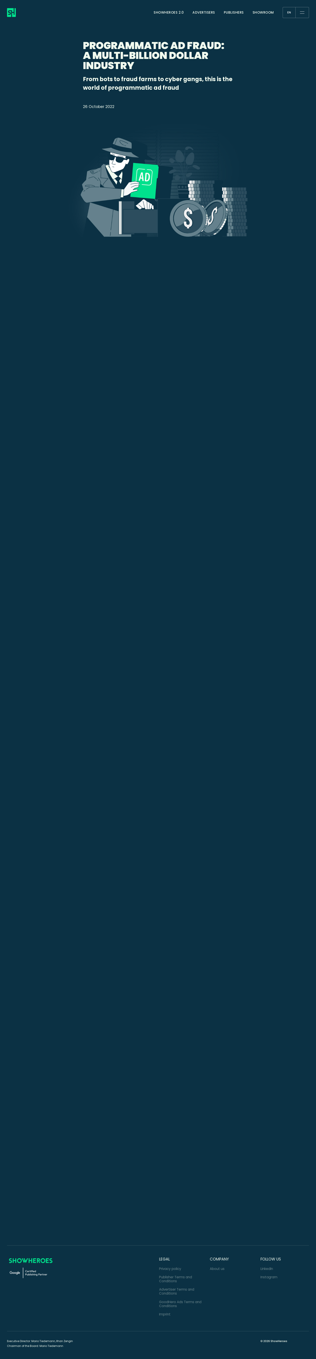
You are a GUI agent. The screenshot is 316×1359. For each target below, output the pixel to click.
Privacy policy (170, 1268)
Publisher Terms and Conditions (175, 1279)
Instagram (268, 1277)
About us (217, 1268)
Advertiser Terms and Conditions (176, 1291)
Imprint (165, 1314)
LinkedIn (266, 1268)
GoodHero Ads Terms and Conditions (180, 1304)
